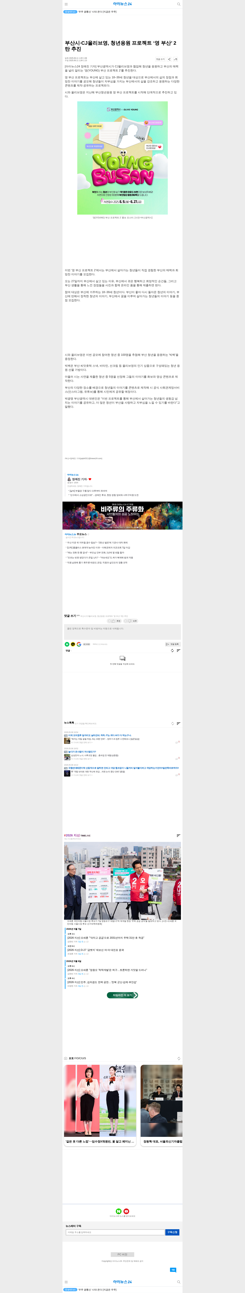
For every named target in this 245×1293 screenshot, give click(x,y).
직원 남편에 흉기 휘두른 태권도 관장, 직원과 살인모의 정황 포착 (97, 562)
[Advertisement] (122, 27)
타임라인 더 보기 (122, 995)
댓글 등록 (175, 644)
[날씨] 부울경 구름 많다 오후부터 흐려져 (88, 491)
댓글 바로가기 (173, 1270)
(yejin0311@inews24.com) (91, 458)
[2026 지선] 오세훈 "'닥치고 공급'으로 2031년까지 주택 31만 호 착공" (106, 937)
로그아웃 (86, 644)
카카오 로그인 (73, 644)
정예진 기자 (79, 479)
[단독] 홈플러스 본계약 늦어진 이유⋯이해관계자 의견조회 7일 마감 (98, 547)
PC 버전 (122, 1254)
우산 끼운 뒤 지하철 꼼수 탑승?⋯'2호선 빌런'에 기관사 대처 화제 (97, 542)
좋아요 (90, 479)
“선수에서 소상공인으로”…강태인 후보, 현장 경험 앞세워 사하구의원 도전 (104, 495)
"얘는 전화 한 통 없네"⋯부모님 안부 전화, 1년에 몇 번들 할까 (95, 552)
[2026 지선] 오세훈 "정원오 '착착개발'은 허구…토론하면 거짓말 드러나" (107, 970)
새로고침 (88, 534)
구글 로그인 (79, 644)
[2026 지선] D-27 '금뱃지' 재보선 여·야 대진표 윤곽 (96, 950)
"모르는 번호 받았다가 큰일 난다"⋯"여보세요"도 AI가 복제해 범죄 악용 (100, 557)
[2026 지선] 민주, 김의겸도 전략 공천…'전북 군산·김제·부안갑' (102, 982)
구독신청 (172, 1232)
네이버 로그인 (67, 644)
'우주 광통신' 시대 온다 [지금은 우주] (97, 11)
